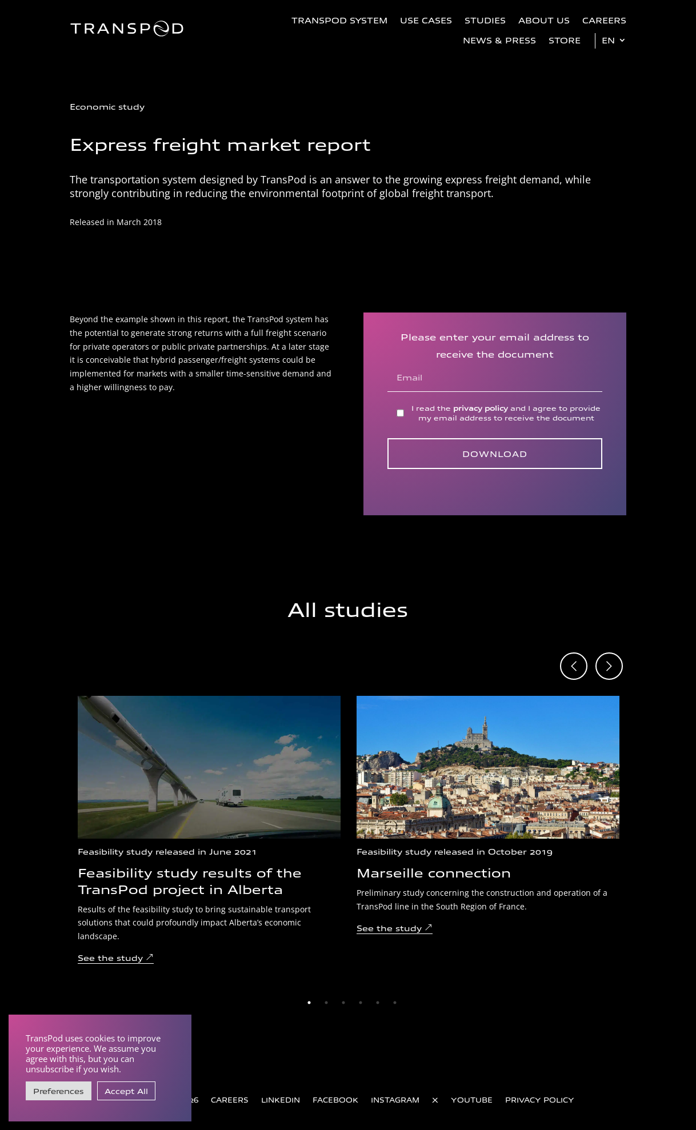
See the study (110, 957)
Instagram (395, 1099)
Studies (485, 20)
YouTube (472, 1099)
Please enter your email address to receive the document (494, 356)
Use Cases (426, 20)
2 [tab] (326, 1002)
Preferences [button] (58, 1091)
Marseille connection (434, 872)
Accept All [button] (126, 1091)
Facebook (335, 1099)
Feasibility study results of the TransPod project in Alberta (190, 880)
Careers (604, 20)
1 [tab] (309, 1002)
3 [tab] (343, 1002)
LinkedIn (280, 1099)
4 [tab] (360, 1002)
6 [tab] (395, 1002)
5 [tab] (377, 1002)
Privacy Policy (539, 1099)
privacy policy (480, 407)
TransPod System (339, 20)
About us (544, 20)
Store (565, 40)
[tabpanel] (209, 830)
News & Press (499, 40)
